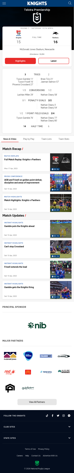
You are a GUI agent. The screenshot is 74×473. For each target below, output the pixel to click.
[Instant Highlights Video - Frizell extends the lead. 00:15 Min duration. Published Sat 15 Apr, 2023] (37, 269)
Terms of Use (30, 448)
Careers (20, 455)
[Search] (70, 3)
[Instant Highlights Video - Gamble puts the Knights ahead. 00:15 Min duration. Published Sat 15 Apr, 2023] (37, 228)
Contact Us (35, 455)
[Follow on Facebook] (52, 415)
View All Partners (37, 401)
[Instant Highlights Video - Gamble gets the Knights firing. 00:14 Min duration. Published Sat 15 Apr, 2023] (37, 290)
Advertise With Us (50, 455)
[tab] (10, 138)
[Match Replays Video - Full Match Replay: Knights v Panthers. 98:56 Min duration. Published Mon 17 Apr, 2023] (37, 162)
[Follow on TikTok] (47, 415)
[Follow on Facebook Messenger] (69, 415)
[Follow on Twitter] (58, 415)
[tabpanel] (37, 222)
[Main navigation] (4, 3)
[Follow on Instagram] (63, 415)
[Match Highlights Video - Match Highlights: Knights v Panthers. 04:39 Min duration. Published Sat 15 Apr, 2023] (37, 203)
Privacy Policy (43, 448)
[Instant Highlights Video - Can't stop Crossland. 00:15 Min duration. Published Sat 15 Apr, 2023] (37, 249)
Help (27, 455)
